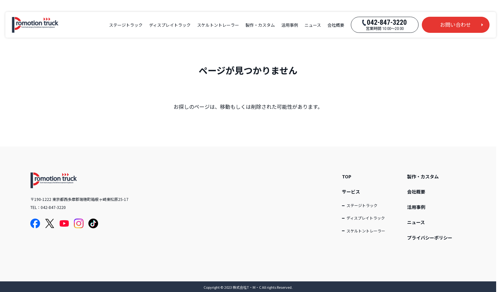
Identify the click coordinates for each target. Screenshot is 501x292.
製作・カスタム (260, 25)
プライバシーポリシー (429, 237)
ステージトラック (126, 25)
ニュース (313, 25)
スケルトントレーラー (218, 25)
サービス (351, 191)
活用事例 (289, 25)
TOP (346, 176)
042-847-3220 (53, 207)
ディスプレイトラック (170, 25)
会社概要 (335, 25)
